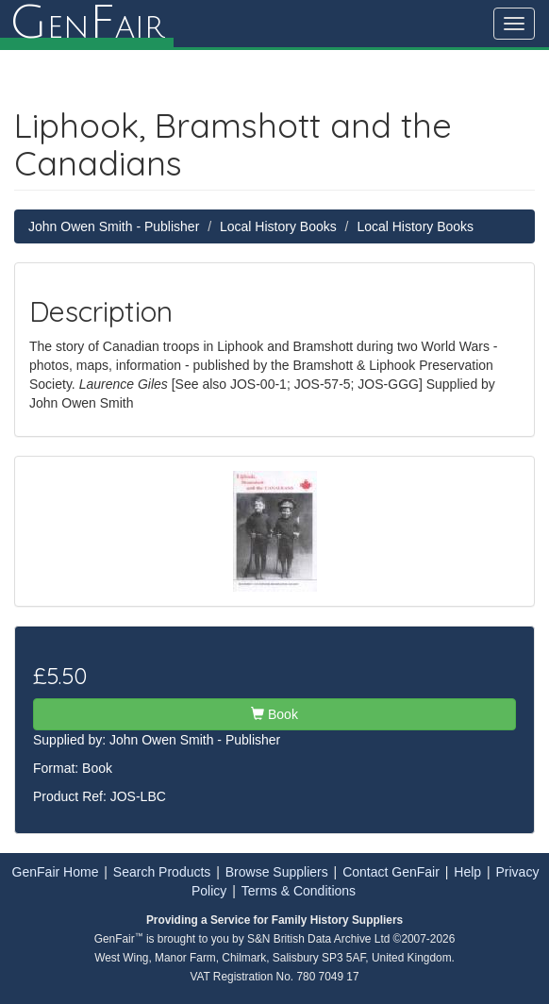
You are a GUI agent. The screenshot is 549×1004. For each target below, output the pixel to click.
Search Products (162, 871)
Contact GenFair (391, 871)
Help (467, 871)
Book (274, 714)
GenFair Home (55, 871)
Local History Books (278, 226)
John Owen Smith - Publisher (113, 226)
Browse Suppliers (276, 871)
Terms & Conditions (298, 890)
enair (86, 23)
